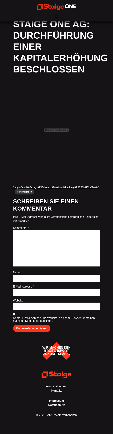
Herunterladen (24, 196)
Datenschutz (56, 409)
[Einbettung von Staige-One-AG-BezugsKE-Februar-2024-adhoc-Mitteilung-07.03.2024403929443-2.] (56, 134)
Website (18, 305)
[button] (56, 17)
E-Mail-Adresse (23, 291)
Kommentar (21, 232)
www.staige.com (56, 390)
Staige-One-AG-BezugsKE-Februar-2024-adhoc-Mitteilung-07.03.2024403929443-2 (56, 191)
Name (17, 277)
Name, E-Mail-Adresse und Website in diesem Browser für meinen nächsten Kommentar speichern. (54, 324)
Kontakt (56, 394)
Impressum (56, 405)
